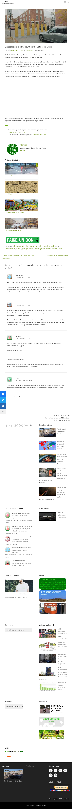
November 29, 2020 (39, 134)
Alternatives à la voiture (21, 246)
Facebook (6, 425)
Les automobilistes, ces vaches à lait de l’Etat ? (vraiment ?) (62, 672)
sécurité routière (51, 249)
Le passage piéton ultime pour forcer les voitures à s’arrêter (28, 47)
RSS (26, 425)
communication (10, 249)
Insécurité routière (36, 246)
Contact (30, 425)
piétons (36, 249)
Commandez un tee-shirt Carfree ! (16, 597)
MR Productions (64, 799)
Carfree (29, 50)
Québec (42, 249)
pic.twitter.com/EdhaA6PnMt (17, 132)
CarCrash (22, 561)
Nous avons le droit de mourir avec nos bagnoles (21, 515)
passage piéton (27, 249)
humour (18, 249)
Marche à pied (49, 246)
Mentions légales (41, 805)
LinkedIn (16, 425)
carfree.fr (6, 2)
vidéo (60, 249)
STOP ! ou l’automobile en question (57, 256)
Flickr (21, 425)
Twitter (11, 425)
